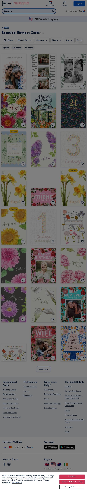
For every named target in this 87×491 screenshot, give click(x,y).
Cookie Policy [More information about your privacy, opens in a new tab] (17, 482)
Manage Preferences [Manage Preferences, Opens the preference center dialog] (72, 487)
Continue (72, 477)
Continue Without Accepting (72, 482)
